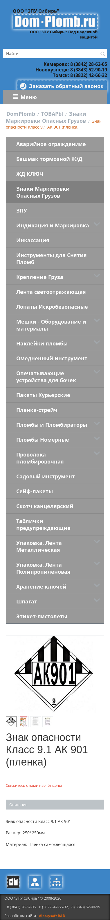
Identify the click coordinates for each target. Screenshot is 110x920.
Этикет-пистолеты (41, 616)
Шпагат (26, 601)
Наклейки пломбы (42, 343)
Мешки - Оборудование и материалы (51, 325)
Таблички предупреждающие (43, 524)
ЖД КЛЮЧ (29, 173)
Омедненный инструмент (51, 358)
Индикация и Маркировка (52, 225)
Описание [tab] (18, 804)
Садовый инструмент (45, 476)
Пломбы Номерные (42, 439)
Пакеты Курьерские (43, 394)
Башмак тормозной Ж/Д (49, 158)
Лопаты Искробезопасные (52, 306)
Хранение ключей (41, 586)
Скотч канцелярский (44, 506)
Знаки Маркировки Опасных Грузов (46, 117)
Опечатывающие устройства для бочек (46, 377)
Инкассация (32, 240)
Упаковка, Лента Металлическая (39, 546)
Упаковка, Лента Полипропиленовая (43, 568)
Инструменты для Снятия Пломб (51, 259)
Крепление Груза (39, 276)
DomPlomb (20, 113)
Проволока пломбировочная (40, 458)
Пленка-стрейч (36, 409)
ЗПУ (21, 210)
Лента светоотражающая (51, 291)
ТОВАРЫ (52, 113)
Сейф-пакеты (34, 491)
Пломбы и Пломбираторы (51, 424)
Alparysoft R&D (52, 915)
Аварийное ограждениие (51, 144)
